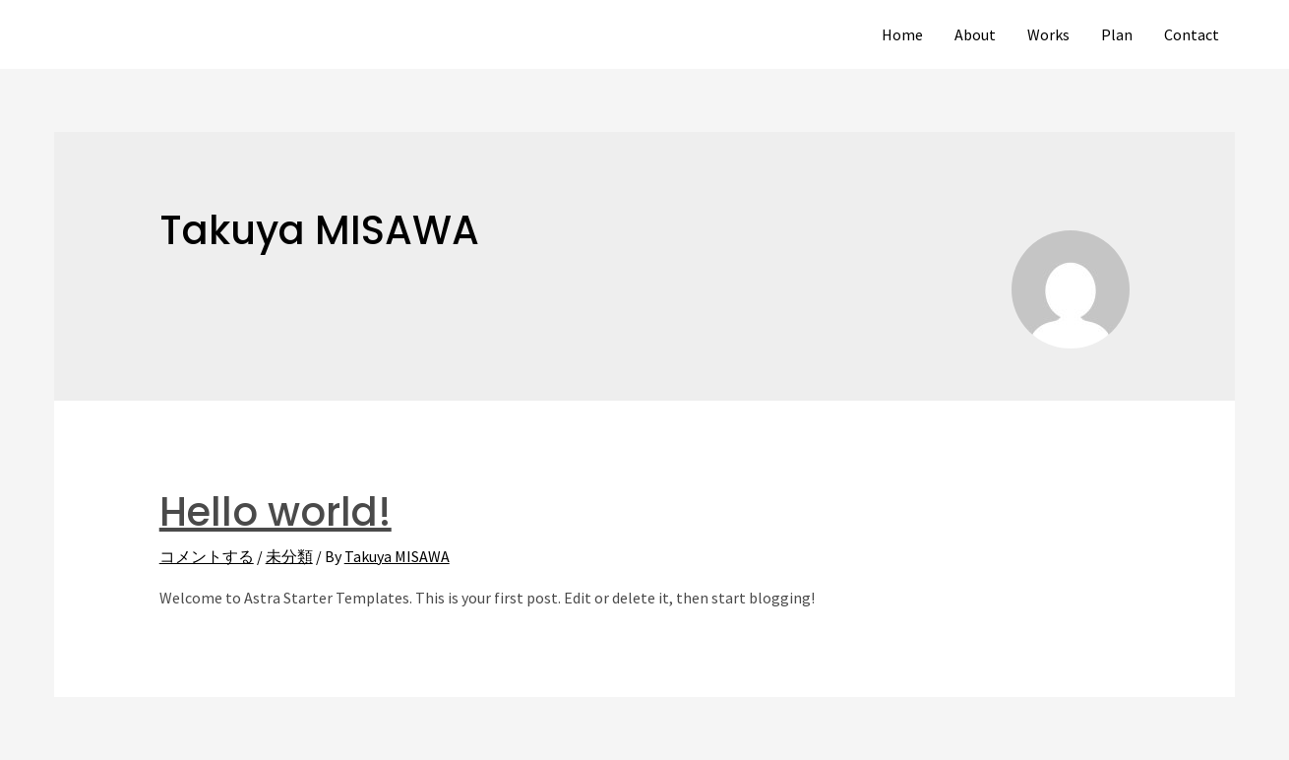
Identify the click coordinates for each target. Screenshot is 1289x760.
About (975, 34)
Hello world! (275, 511)
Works (1048, 34)
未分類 (289, 556)
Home (902, 34)
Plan (1117, 34)
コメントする (206, 556)
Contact (1191, 34)
